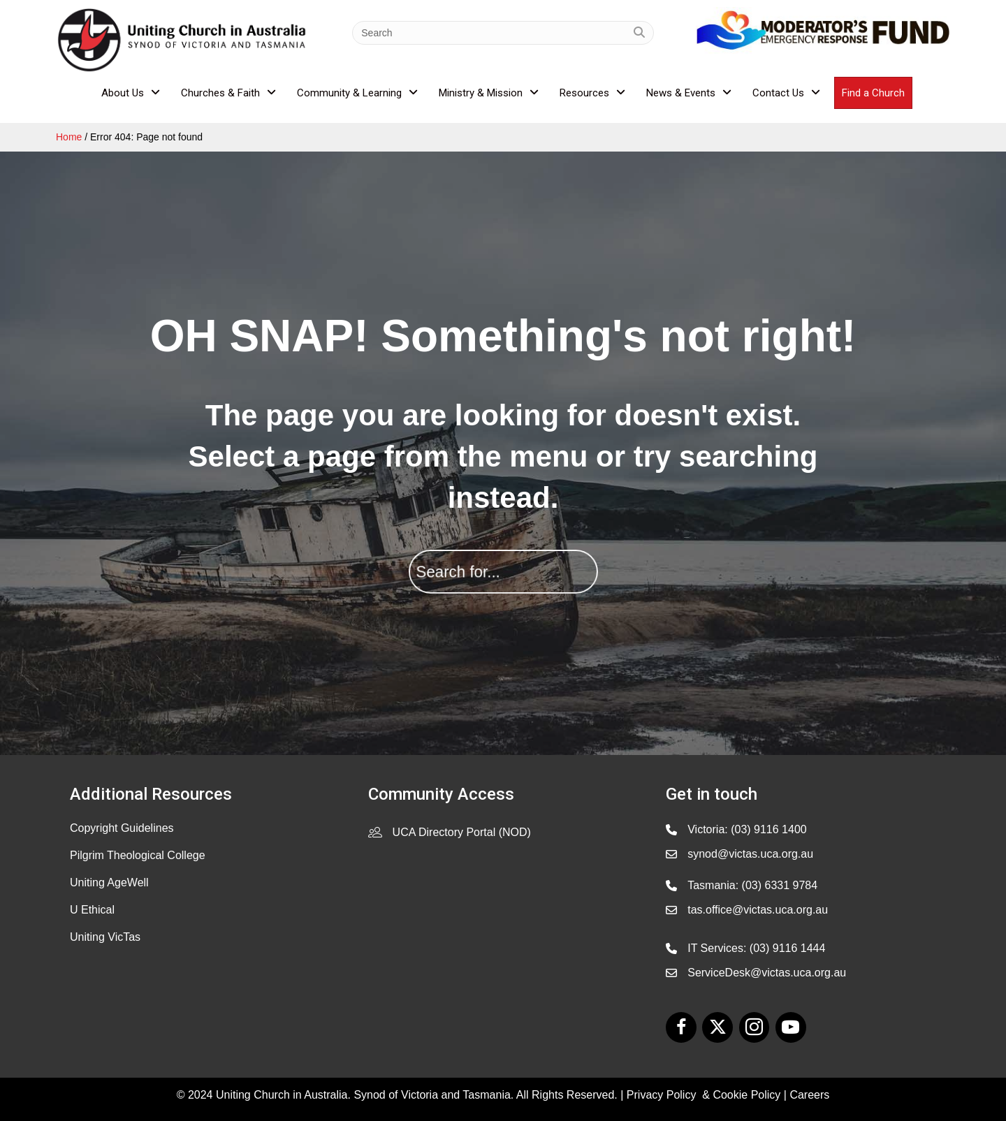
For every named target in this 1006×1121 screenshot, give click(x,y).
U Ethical (92, 910)
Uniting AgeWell (109, 882)
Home (69, 136)
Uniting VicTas (105, 937)
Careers (809, 1095)
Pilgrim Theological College (137, 855)
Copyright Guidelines (122, 828)
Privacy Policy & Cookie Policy (704, 1095)
